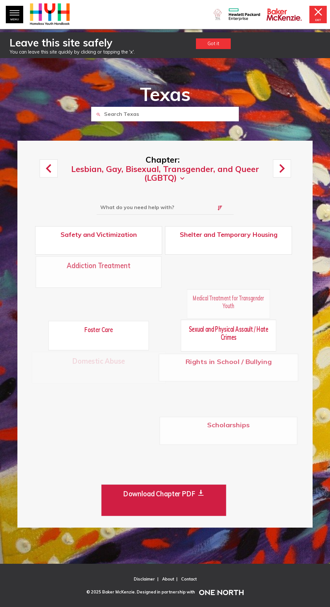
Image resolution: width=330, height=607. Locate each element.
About (168, 579)
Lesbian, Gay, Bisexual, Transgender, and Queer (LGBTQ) (165, 173)
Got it (213, 43)
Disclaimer (144, 579)
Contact (189, 579)
